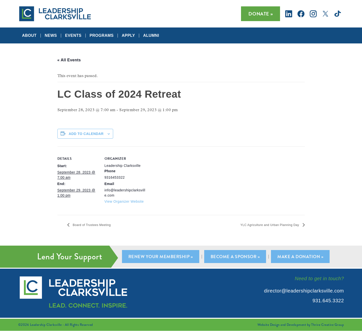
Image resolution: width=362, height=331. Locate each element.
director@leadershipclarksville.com (304, 291)
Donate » (260, 13)
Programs (102, 36)
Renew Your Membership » (159, 257)
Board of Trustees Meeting (97, 225)
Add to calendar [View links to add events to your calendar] (86, 134)
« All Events (69, 60)
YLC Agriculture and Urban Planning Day (261, 225)
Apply (128, 36)
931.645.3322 (328, 301)
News (51, 36)
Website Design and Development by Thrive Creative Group (300, 324)
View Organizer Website (124, 201)
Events (73, 36)
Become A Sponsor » (236, 257)
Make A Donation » (302, 257)
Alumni (151, 36)
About (29, 36)
